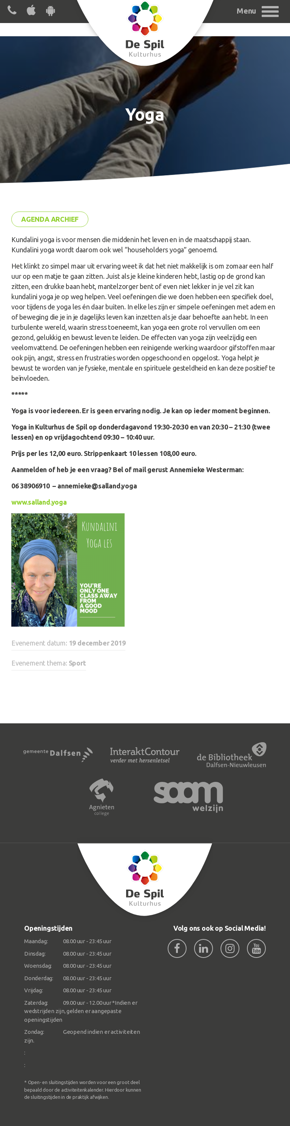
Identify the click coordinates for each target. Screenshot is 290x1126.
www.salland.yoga (39, 502)
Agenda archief (50, 219)
